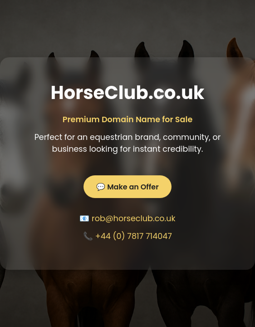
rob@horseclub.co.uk (134, 218)
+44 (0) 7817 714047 (133, 236)
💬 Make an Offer (127, 187)
